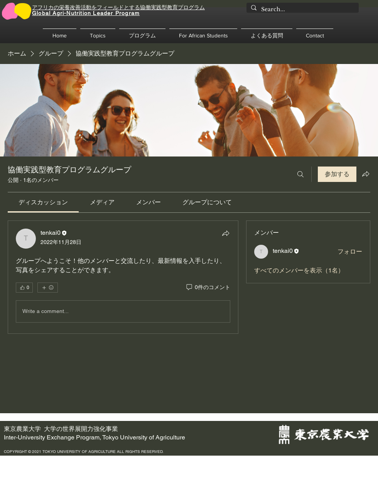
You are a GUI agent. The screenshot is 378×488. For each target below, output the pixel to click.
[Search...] (302, 10)
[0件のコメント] (207, 287)
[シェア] (225, 233)
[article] (123, 277)
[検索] (300, 174)
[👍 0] (24, 288)
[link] (43, 202)
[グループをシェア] (365, 173)
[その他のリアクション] (47, 288)
